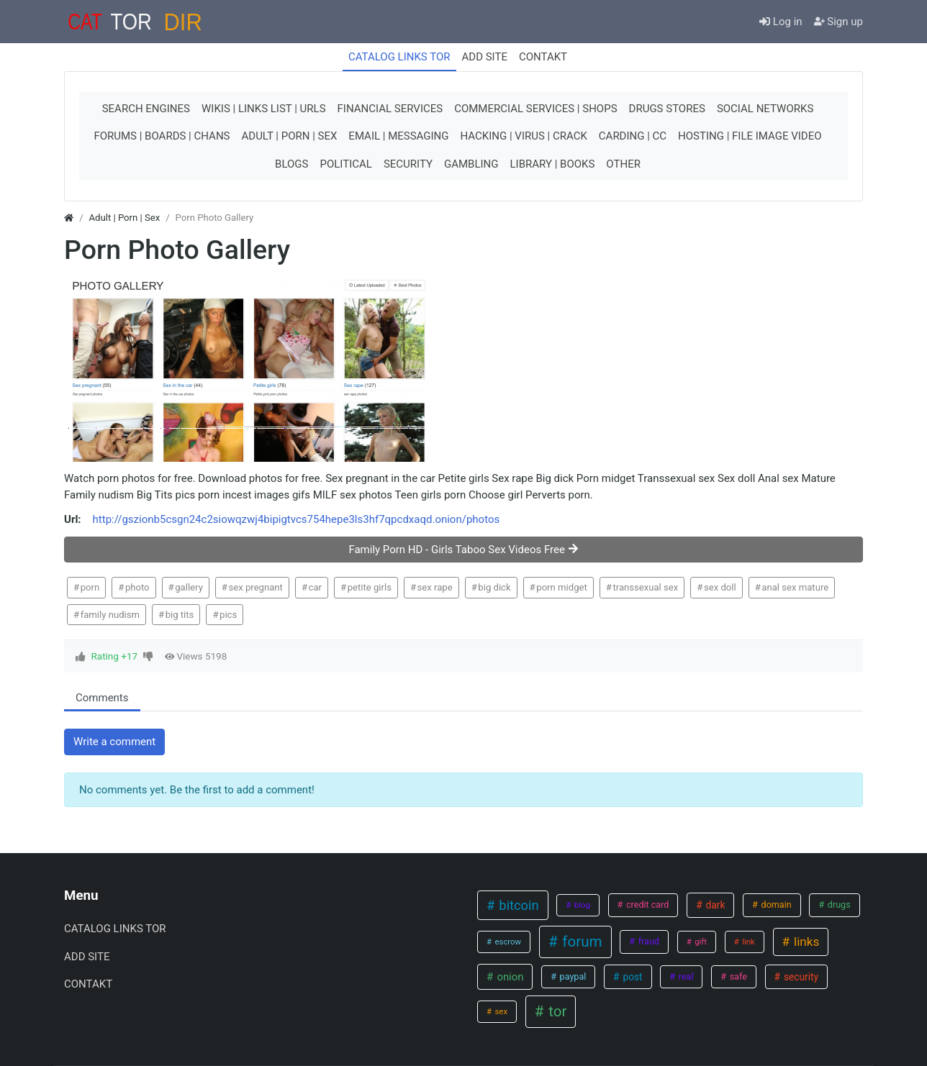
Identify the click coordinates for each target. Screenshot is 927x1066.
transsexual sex (645, 587)
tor (555, 1011)
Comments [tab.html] (102, 697)
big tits (180, 614)
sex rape (435, 587)
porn (90, 587)
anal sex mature (794, 587)
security (800, 977)
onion (509, 976)
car (315, 587)
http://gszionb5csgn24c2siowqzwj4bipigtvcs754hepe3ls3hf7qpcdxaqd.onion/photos (296, 519)
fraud (647, 941)
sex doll (720, 587)
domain (775, 904)
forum (580, 941)
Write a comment (114, 741)
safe (737, 976)
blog (581, 905)
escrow (507, 942)
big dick (494, 587)
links (805, 941)
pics (228, 614)
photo (137, 587)
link (747, 942)
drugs (838, 904)
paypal (572, 976)
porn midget (561, 587)
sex (500, 1011)
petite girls (370, 587)
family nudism (110, 614)
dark (714, 905)
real (685, 976)
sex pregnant (256, 587)
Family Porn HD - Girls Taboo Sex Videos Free (463, 549)
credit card (646, 904)
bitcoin (517, 905)
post (631, 977)
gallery (189, 587)
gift (699, 942)
